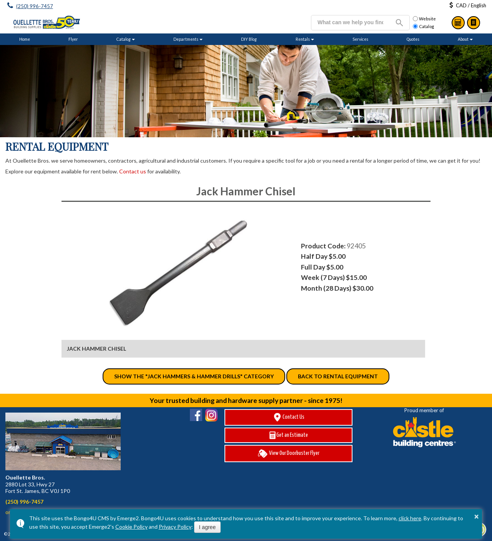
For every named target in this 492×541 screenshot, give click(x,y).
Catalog (473, 22)
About (463, 39)
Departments (185, 39)
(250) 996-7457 (34, 6)
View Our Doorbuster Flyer (288, 453)
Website (424, 19)
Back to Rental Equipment (338, 376)
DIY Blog (249, 39)
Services (360, 39)
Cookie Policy (131, 526)
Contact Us (288, 417)
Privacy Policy (175, 526)
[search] (350, 22)
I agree (207, 527)
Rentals (303, 39)
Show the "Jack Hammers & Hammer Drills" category (194, 376)
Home (24, 39)
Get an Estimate (288, 435)
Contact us (132, 171)
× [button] (476, 516)
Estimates (458, 22)
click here (410, 518)
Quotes (413, 39)
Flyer (73, 39)
